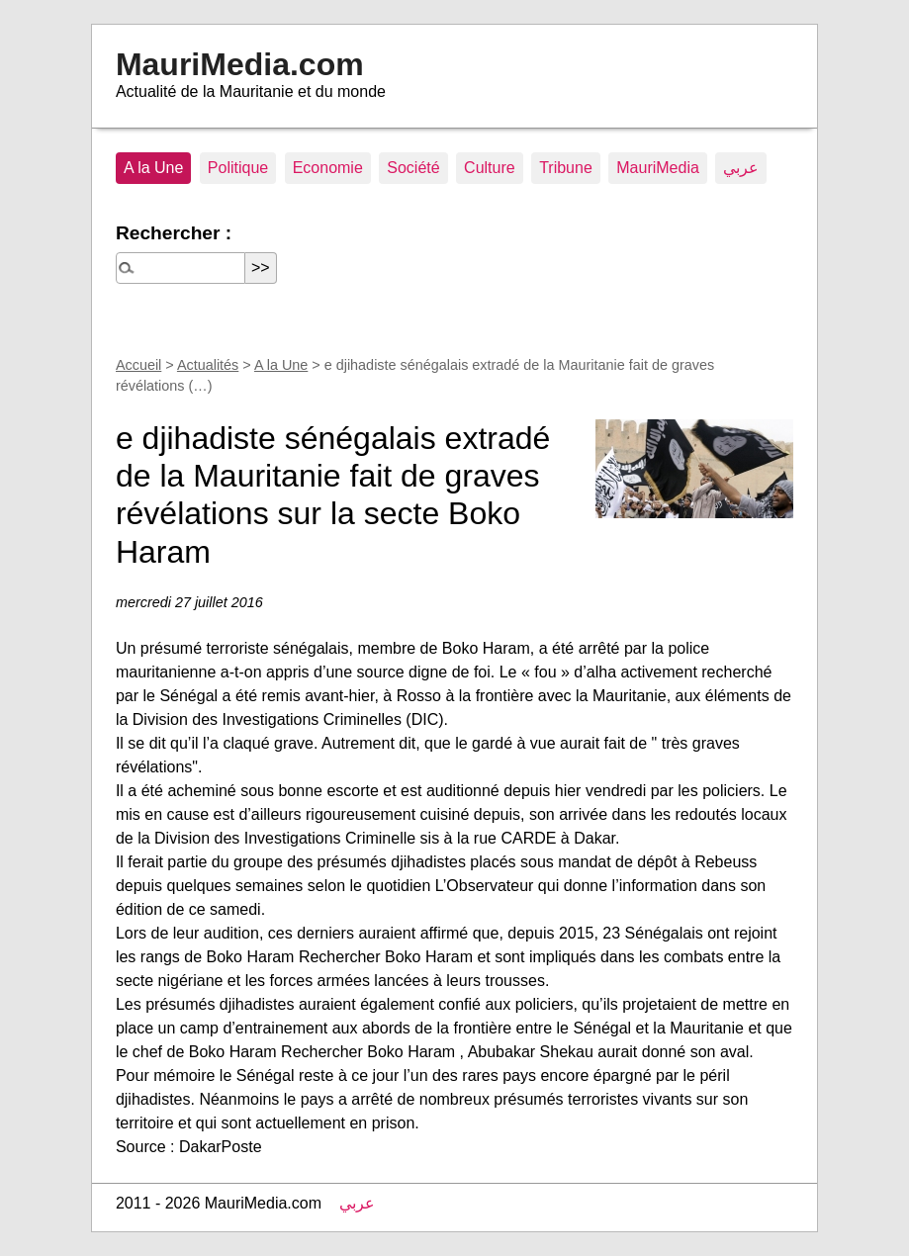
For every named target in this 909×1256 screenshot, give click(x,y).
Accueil (138, 365)
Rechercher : (173, 233)
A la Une (153, 167)
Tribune (565, 167)
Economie (328, 167)
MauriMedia (657, 167)
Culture (489, 167)
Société (413, 167)
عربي (741, 167)
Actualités (207, 365)
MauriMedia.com (240, 64)
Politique (238, 167)
